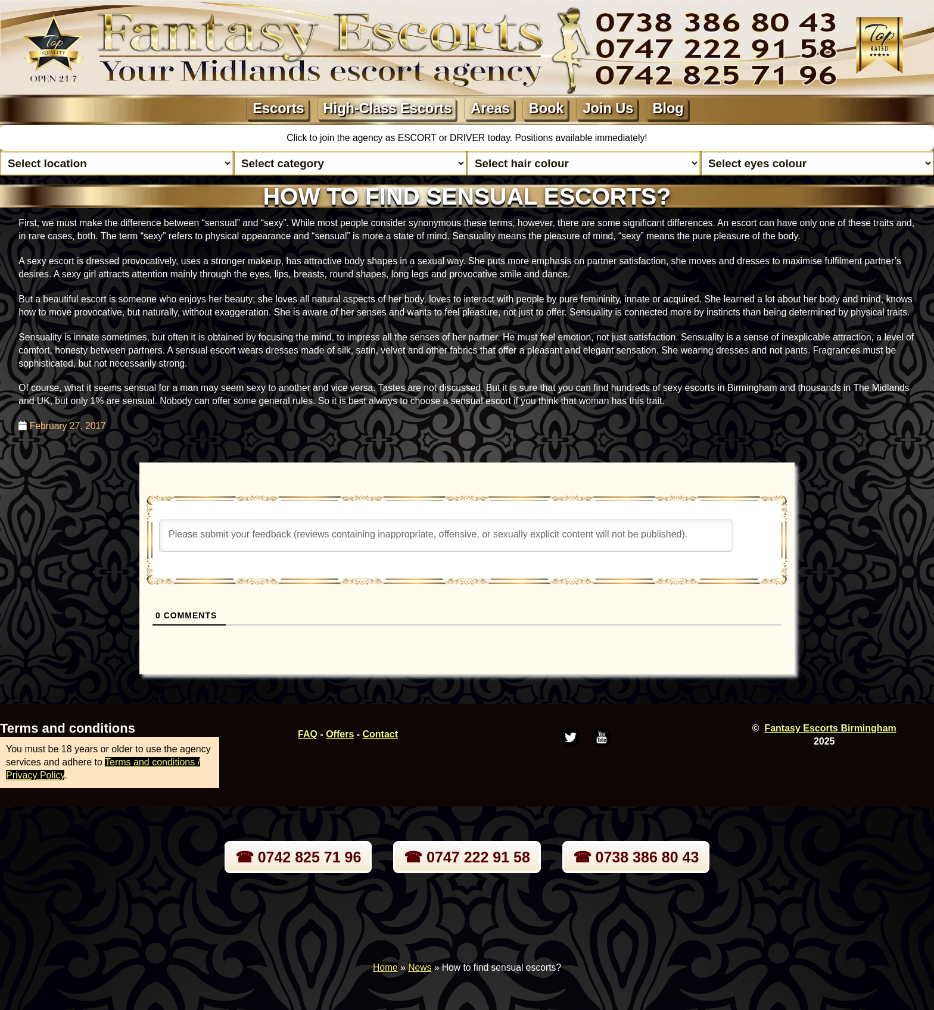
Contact (380, 734)
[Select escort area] (117, 163)
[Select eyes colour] (817, 163)
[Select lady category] (350, 163)
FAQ (307, 734)
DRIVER (469, 138)
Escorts (278, 108)
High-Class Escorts (387, 108)
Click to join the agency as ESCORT (363, 138)
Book (546, 108)
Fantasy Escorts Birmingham (830, 728)
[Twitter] (570, 737)
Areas (490, 108)
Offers (340, 734)
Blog (667, 108)
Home (385, 967)
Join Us (608, 108)
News (419, 967)
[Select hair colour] (583, 163)
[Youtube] (601, 737)
